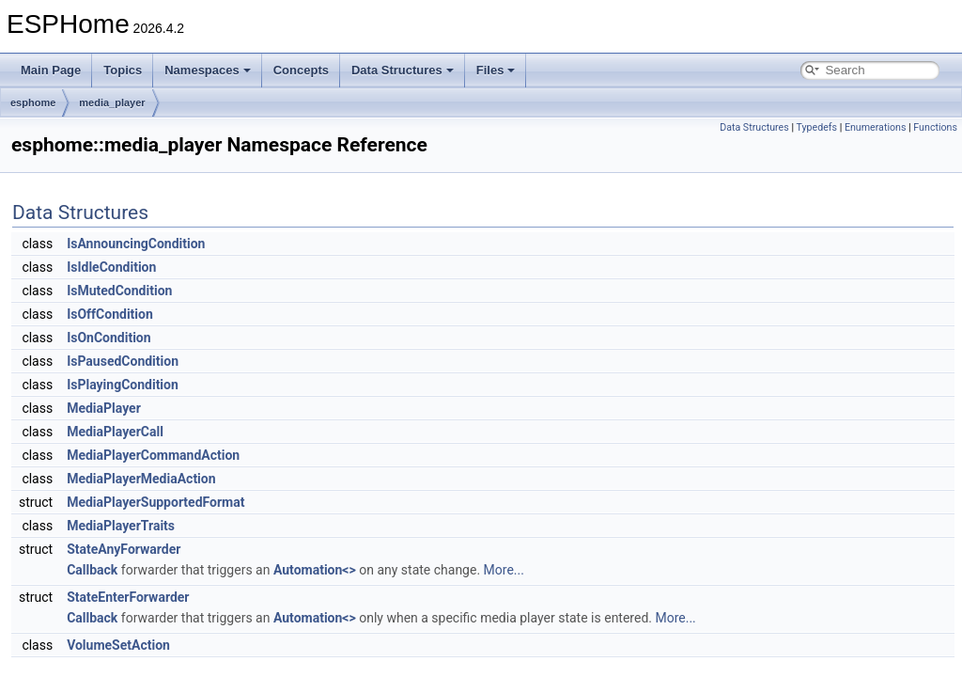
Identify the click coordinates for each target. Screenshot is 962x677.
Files (496, 70)
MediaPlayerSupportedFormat (155, 502)
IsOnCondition (108, 337)
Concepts (301, 70)
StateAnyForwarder (123, 549)
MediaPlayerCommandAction (153, 455)
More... (504, 569)
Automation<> (314, 569)
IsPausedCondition (122, 361)
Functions (935, 127)
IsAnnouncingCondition (136, 243)
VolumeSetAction (118, 645)
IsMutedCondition (119, 290)
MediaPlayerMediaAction (141, 478)
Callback (92, 569)
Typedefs (816, 127)
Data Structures (402, 70)
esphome (32, 102)
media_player (112, 102)
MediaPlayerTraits (121, 525)
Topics (122, 70)
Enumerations (876, 127)
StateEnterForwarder (128, 597)
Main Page (51, 70)
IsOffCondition (110, 314)
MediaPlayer (104, 408)
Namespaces (207, 70)
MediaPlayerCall (115, 431)
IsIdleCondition (111, 267)
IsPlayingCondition (122, 384)
